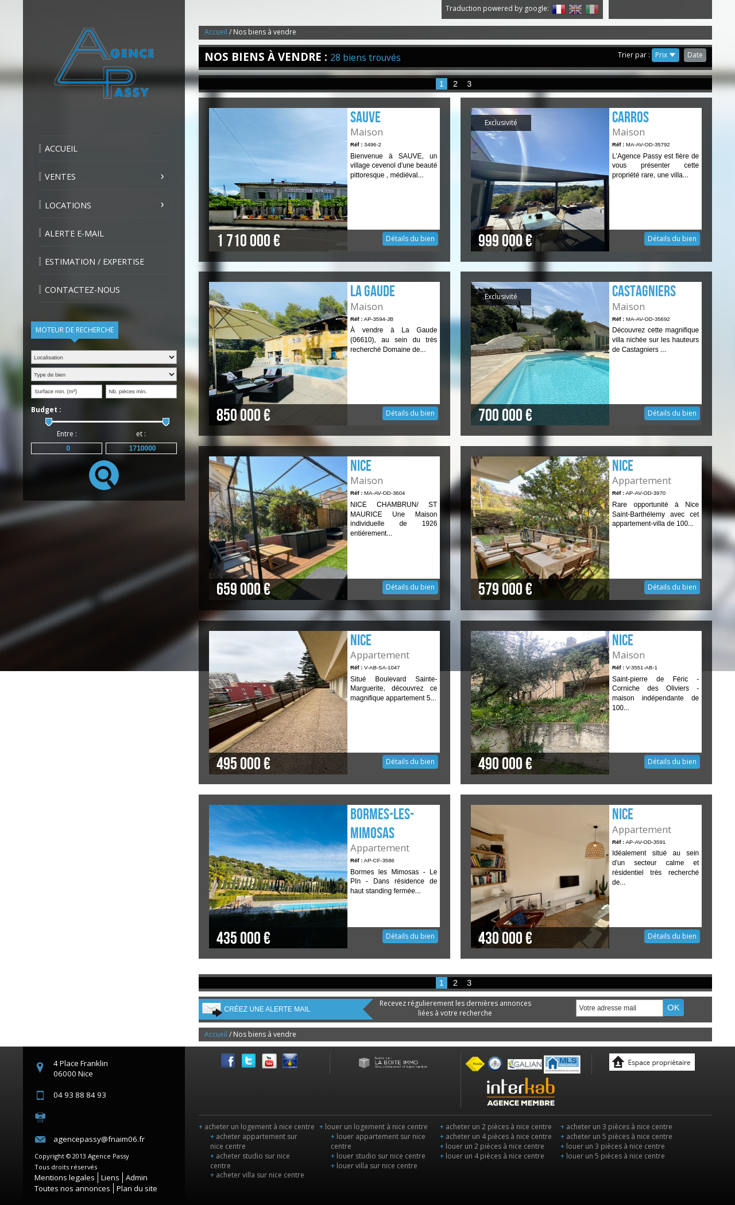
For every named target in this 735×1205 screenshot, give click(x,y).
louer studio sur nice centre (378, 1156)
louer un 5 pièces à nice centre (612, 1156)
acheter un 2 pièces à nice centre (496, 1127)
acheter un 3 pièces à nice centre (616, 1127)
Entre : (67, 434)
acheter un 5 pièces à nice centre (616, 1136)
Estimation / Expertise (94, 261)
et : (141, 434)
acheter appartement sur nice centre (253, 1141)
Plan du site (137, 1188)
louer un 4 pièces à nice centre (492, 1156)
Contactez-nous (82, 289)
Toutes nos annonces (72, 1188)
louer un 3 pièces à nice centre (612, 1146)
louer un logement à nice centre (373, 1127)
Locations (68, 205)
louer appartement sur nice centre (378, 1141)
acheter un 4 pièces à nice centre (496, 1136)
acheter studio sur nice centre (250, 1161)
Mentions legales (64, 1177)
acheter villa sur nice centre (257, 1175)
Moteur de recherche (75, 330)
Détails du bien (324, 179)
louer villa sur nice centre (374, 1166)
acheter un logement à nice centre (257, 1127)
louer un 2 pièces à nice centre (492, 1146)
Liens (110, 1177)
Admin (137, 1177)
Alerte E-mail (74, 233)
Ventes (60, 176)
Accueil (61, 148)
